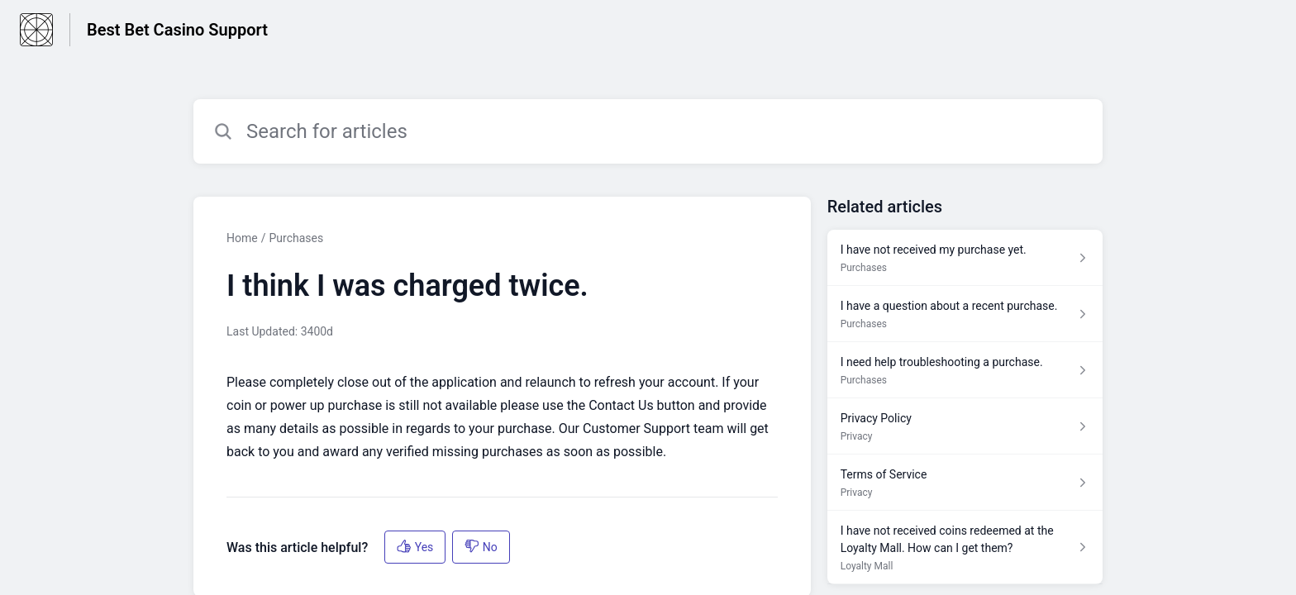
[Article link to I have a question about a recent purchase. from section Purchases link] (965, 314)
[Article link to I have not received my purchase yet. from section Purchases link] (965, 258)
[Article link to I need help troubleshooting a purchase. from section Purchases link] (965, 370)
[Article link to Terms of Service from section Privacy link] (965, 483)
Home (242, 238)
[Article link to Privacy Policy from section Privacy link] (965, 426)
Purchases (296, 238)
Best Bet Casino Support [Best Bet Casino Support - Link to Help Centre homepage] (177, 30)
